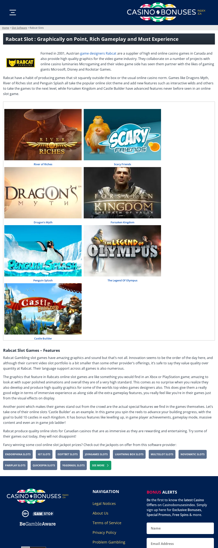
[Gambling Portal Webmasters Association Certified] (35, 535)
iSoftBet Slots (68, 454)
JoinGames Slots (96, 454)
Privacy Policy (104, 532)
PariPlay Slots (15, 465)
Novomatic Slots (193, 454)
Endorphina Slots (18, 454)
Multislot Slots (162, 454)
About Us (100, 513)
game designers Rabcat (98, 53)
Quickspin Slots (44, 465)
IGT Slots (44, 454)
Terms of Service (107, 522)
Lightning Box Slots (129, 454)
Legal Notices (104, 503)
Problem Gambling (109, 542)
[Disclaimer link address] (43, 513)
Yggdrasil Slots (73, 465)
